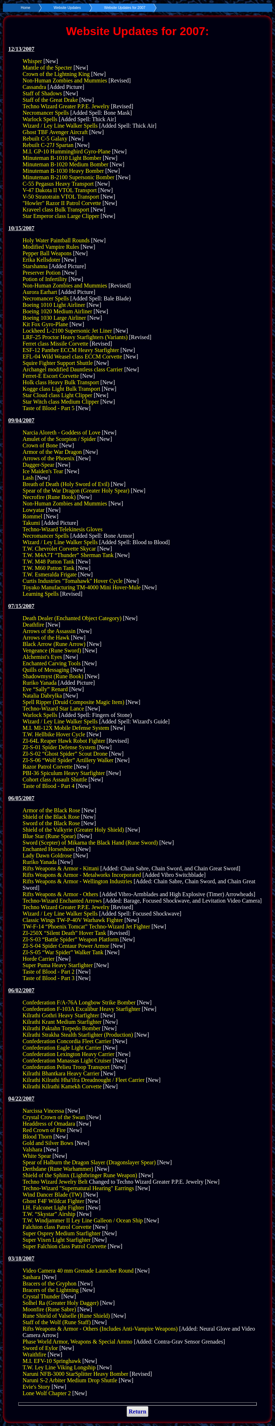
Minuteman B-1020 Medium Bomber (65, 164)
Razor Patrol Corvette (48, 767)
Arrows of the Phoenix (48, 458)
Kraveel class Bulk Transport (56, 209)
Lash (28, 478)
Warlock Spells (40, 119)
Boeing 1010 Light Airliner (54, 305)
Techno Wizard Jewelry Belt (55, 1182)
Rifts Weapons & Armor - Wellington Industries (77, 881)
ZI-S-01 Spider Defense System (59, 747)
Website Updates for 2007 (124, 8)
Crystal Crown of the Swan (54, 1117)
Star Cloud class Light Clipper (57, 395)
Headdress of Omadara (49, 1124)
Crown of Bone (40, 445)
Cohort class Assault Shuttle (55, 779)
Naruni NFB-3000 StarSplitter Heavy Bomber (75, 1374)
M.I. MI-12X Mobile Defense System (66, 728)
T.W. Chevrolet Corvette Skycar (59, 549)
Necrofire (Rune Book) (49, 497)
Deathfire (33, 625)
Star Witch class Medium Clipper (61, 402)
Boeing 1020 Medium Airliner (57, 311)
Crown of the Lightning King (56, 74)
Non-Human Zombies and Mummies (65, 80)
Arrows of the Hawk (46, 637)
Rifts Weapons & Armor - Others (60, 894)
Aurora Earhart (40, 292)
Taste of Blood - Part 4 (48, 786)
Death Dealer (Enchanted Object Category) (72, 618)
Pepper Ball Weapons (47, 253)
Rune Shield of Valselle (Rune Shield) (66, 1316)
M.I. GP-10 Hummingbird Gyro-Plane (67, 151)
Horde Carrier (38, 959)
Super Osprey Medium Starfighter (62, 1233)
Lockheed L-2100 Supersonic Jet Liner (67, 331)
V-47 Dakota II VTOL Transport (60, 190)
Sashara (31, 1277)
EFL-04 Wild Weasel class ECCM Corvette (72, 356)
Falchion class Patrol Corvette (57, 1227)
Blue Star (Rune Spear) (49, 836)
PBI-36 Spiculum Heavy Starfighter (64, 773)
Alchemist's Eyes (42, 657)
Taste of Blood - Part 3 (48, 978)
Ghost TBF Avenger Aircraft (55, 132)
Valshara (32, 1149)
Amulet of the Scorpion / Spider (59, 439)
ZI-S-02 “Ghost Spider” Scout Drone (65, 754)
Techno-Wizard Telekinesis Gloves (62, 529)
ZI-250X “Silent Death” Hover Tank (64, 933)
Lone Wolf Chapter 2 (47, 1393)
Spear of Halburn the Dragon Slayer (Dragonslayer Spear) (89, 1162)
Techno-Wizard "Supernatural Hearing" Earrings (78, 1188)
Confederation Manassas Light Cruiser (67, 1060)
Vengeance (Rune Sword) (52, 650)
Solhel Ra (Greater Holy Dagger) (60, 1303)
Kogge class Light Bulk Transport (61, 389)
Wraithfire (34, 1354)
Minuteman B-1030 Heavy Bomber (63, 171)
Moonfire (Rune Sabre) (49, 1309)
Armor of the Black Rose (51, 810)
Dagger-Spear (38, 465)
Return (137, 1411)
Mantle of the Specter (47, 68)
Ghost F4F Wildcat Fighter (53, 1201)
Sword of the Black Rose (51, 823)
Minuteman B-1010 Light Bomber (62, 158)
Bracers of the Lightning (51, 1290)
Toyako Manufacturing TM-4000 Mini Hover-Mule (82, 587)
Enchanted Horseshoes (48, 849)
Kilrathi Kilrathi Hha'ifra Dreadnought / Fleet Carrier (84, 1080)
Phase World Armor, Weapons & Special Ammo (77, 1342)
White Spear (37, 1156)
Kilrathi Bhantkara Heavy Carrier (61, 1073)
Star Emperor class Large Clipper (61, 216)
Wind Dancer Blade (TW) (52, 1195)
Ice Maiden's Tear (43, 471)
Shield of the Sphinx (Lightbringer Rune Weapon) (80, 1175)
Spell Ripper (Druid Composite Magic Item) (73, 702)
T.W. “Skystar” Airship (49, 1214)
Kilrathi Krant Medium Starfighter (62, 1022)
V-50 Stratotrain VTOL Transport (61, 197)
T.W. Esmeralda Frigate (50, 574)
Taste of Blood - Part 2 (48, 972)
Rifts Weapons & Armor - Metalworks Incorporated (82, 875)
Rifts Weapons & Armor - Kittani (61, 868)
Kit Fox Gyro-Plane (45, 324)
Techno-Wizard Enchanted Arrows (62, 901)
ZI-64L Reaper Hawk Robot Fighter (64, 741)
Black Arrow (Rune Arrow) (54, 644)
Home (25, 8)
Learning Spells (41, 594)
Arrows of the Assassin (49, 631)
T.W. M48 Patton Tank (48, 561)
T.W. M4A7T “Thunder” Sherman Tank (68, 555)
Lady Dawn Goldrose (47, 855)
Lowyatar (33, 510)
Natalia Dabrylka (42, 696)
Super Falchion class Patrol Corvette (64, 1246)
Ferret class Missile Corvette (55, 344)
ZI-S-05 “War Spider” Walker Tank (63, 952)
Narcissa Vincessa (43, 1111)
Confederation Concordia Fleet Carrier (67, 1041)
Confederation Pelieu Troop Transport (66, 1067)
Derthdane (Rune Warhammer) (58, 1169)
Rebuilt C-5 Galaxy (45, 139)
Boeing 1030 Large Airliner (54, 318)
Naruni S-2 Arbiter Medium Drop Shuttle (70, 1380)
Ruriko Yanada (40, 683)
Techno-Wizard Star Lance (53, 708)
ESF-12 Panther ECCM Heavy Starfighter (71, 350)
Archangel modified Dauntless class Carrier (73, 369)
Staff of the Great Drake (50, 100)
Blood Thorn (37, 1136)
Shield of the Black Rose (51, 817)
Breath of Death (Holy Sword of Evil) (66, 484)
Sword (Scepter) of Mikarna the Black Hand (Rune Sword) (90, 843)
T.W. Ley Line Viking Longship (59, 1367)
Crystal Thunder (41, 1296)
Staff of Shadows (42, 93)
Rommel (32, 516)
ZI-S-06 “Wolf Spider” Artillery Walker (68, 760)
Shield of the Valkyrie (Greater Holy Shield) (73, 830)
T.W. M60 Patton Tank (48, 568)
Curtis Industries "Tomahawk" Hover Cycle (72, 581)
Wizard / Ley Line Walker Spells (60, 126)
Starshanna (35, 266)
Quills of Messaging (46, 670)
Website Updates (67, 8)
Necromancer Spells (46, 113)
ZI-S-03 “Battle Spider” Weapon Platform (71, 939)
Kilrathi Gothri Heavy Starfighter (61, 1015)
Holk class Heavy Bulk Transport (61, 382)
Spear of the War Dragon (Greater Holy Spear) (76, 491)
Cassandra (34, 87)
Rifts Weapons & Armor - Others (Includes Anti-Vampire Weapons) (100, 1329)
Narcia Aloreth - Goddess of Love (61, 432)
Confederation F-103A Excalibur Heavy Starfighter (81, 1009)
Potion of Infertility (45, 279)
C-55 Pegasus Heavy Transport (58, 184)
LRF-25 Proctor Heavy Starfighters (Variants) (75, 337)
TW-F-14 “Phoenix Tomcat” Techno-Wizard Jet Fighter (86, 926)
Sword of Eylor (40, 1348)
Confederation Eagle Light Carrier (62, 1048)
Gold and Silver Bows (48, 1143)
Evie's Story (36, 1387)
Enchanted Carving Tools (52, 663)
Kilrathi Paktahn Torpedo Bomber (62, 1028)
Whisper (32, 61)
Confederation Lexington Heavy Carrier (68, 1054)
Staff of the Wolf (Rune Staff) (57, 1322)
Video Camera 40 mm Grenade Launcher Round (78, 1271)
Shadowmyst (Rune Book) (53, 676)
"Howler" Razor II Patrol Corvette (62, 203)
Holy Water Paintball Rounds (56, 240)
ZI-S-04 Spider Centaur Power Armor (66, 946)
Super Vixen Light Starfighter (57, 1240)
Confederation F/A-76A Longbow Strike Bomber (79, 1002)
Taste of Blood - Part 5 (48, 408)
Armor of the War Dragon (52, 452)
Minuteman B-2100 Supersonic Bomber (68, 177)
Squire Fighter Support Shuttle (58, 363)
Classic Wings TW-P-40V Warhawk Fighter (73, 920)
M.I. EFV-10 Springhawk (52, 1361)
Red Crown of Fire (44, 1130)
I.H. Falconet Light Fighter (54, 1207)
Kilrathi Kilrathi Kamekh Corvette (62, 1086)
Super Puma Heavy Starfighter (58, 965)
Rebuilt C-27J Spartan (48, 145)
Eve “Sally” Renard (45, 689)
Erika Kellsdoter (41, 260)
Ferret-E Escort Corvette (51, 376)
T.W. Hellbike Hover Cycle (54, 734)
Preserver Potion (42, 273)
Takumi (31, 523)
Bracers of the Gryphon (50, 1283)
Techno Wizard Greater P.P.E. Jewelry (66, 106)
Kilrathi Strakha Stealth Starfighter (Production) (78, 1035)
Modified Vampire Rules (51, 247)
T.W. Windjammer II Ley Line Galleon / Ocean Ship (83, 1220)
